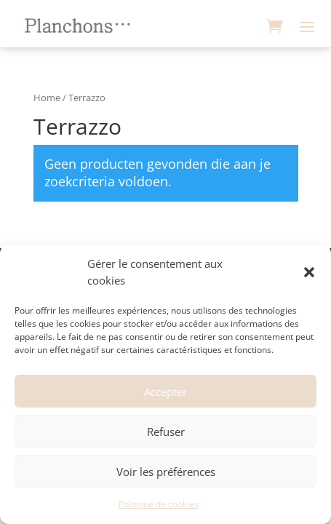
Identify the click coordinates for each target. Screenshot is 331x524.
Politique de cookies (159, 504)
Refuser (166, 431)
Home (46, 97)
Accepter (165, 391)
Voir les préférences (165, 471)
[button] (309, 272)
